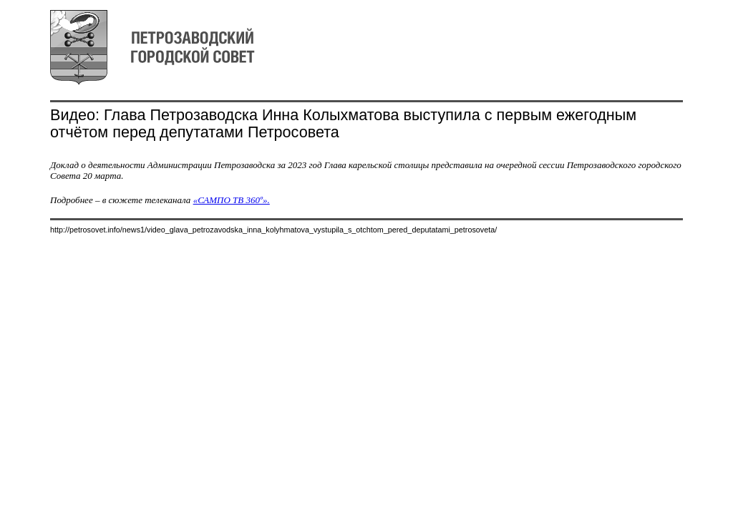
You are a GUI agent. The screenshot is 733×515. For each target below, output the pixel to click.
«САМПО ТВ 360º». (231, 200)
